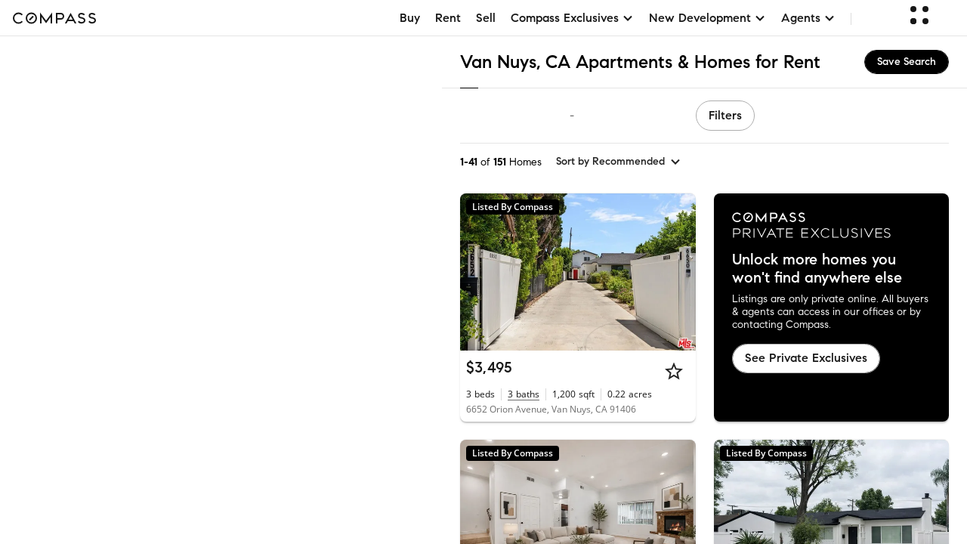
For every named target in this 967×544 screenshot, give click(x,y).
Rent (448, 18)
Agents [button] (808, 18)
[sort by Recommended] (618, 162)
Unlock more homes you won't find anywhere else (817, 269)
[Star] (674, 371)
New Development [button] (707, 18)
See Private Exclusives (806, 358)
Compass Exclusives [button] (572, 18)
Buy (410, 18)
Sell (486, 18)
